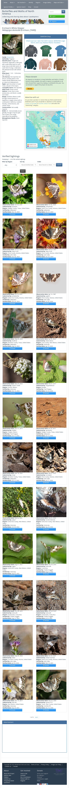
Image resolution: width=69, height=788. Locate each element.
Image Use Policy (56, 764)
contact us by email (30, 103)
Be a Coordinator (25, 777)
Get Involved (21, 2)
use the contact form (45, 103)
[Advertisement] (34, 738)
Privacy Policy (45, 764)
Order (39, 162)
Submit (59, 165)
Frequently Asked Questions (9, 781)
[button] (3, 44)
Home (5, 2)
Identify (31, 2)
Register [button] (53, 21)
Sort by (22, 162)
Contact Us (8, 766)
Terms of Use (35, 764)
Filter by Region (7, 162)
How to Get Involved (23, 774)
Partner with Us (24, 779)
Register (22, 781)
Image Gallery (47, 2)
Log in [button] (52, 16)
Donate (36, 7)
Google (54, 147)
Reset (22, 171)
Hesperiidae (10, 57)
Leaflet (45, 147)
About (12, 2)
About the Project (9, 773)
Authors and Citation (7, 776)
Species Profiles (9, 7)
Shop (29, 7)
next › (36, 717)
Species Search (21, 7)
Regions (38, 2)
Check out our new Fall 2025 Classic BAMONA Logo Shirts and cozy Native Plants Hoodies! (45, 42)
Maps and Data (59, 2)
